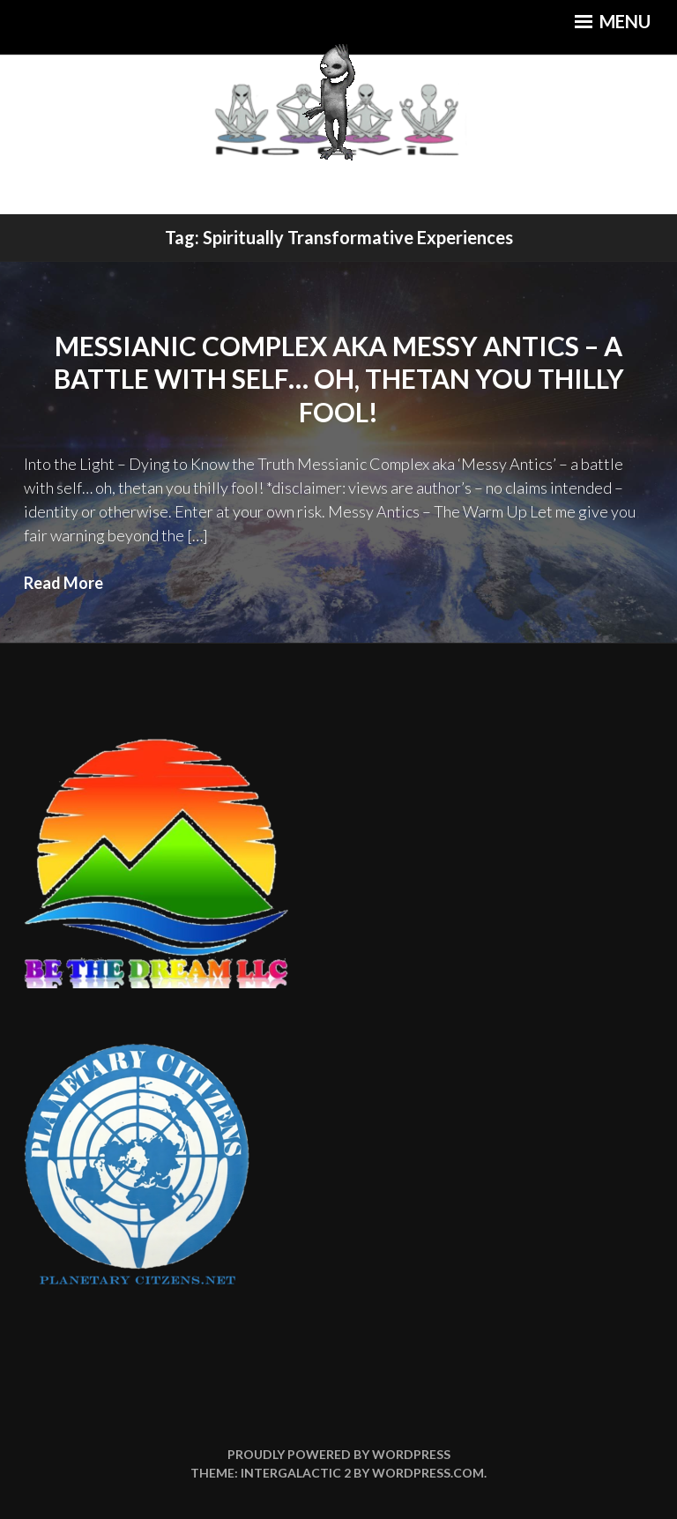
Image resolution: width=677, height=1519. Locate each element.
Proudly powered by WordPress (338, 1454)
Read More (63, 582)
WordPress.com (428, 1472)
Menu (613, 21)
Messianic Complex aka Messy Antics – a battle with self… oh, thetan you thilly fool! (339, 379)
